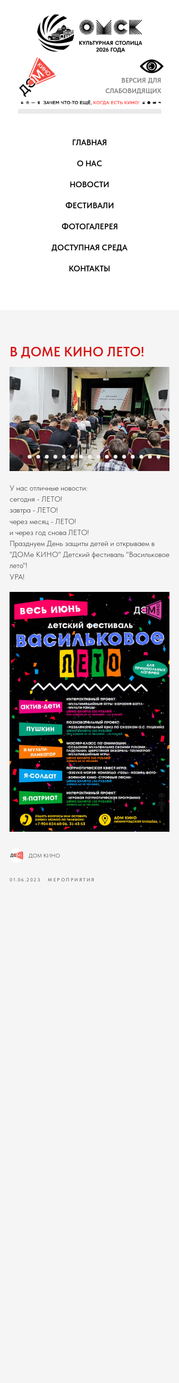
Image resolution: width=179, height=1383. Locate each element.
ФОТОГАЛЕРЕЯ (90, 226)
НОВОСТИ (89, 184)
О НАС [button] (89, 163)
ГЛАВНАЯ (89, 142)
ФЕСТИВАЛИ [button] (89, 205)
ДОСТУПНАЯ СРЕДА (89, 247)
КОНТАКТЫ (89, 268)
